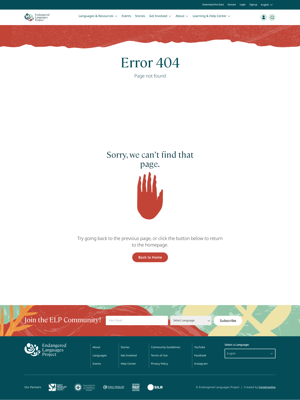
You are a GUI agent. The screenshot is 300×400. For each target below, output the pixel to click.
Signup (253, 4)
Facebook (200, 355)
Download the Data (213, 4)
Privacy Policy (159, 363)
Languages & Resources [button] (98, 16)
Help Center (128, 363)
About (96, 347)
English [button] (267, 5)
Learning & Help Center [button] (212, 16)
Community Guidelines (165, 347)
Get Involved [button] (160, 16)
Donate (232, 4)
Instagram (201, 363)
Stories (140, 16)
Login (243, 4)
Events (126, 16)
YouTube (199, 347)
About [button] (182, 16)
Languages (100, 355)
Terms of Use (159, 355)
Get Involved (129, 355)
